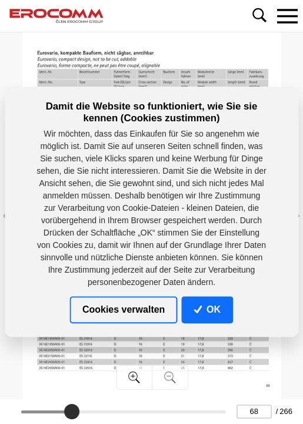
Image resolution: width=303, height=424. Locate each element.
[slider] (71, 411)
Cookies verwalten (123, 309)
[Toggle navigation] (287, 16)
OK (207, 309)
